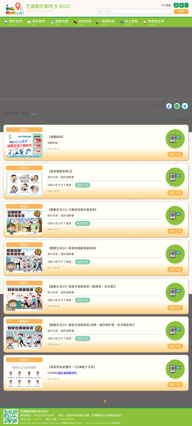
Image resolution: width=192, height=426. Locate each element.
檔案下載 (175, 154)
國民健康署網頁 (67, 373)
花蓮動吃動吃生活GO (71, 423)
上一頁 (90, 401)
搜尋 (181, 11)
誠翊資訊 (115, 423)
